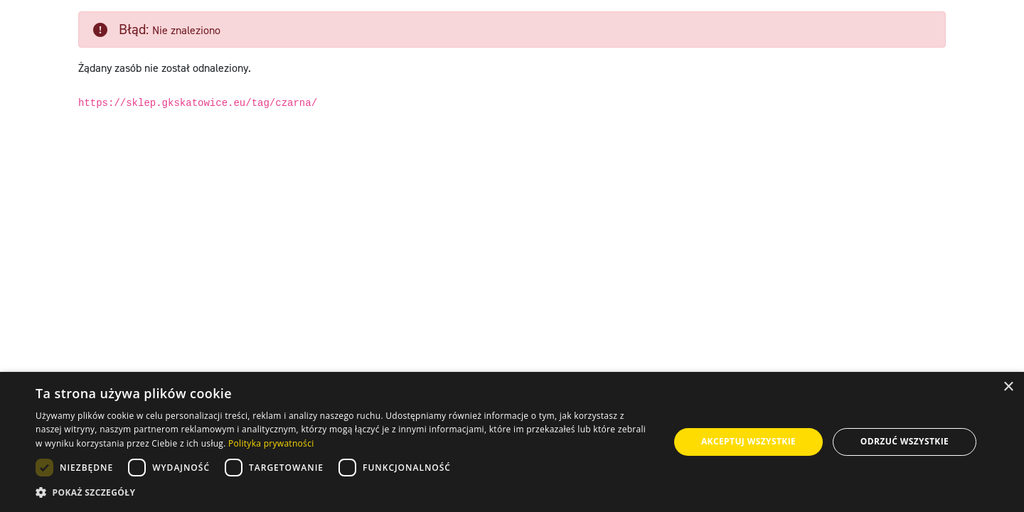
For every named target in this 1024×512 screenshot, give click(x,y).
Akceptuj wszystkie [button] (748, 441)
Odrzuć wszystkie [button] (904, 441)
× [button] (1008, 387)
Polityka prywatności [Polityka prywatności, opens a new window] (271, 443)
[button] (343, 492)
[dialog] (512, 442)
